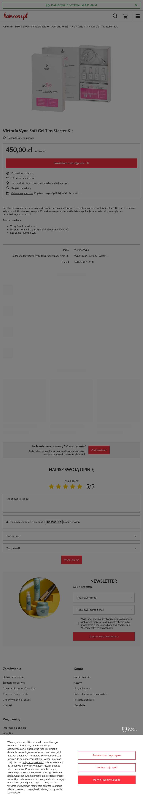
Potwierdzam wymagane (107, 755)
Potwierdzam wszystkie (106, 779)
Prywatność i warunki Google (40, 769)
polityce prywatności (32, 762)
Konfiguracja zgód (106, 767)
